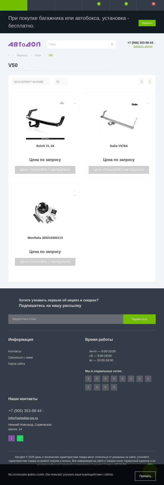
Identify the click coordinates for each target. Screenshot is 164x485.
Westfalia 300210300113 (45, 238)
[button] (68, 5)
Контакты (14, 351)
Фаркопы (22, 55)
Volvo (38, 55)
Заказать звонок (142, 46)
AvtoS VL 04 (45, 146)
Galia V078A (119, 146)
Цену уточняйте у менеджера (45, 169)
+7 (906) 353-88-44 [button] (26, 411)
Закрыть (147, 21)
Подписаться (139, 319)
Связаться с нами (20, 357)
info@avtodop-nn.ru (23, 418)
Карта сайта (16, 363)
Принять (145, 476)
